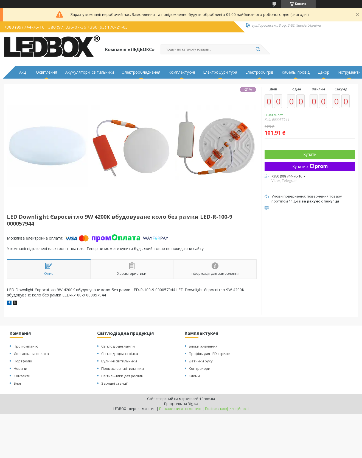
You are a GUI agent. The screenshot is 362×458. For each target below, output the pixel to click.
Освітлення (46, 72)
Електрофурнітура (220, 72)
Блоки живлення (203, 346)
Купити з (310, 166)
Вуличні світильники (119, 361)
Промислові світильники (122, 368)
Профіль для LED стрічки (210, 353)
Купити (309, 154)
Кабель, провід (296, 72)
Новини (20, 368)
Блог (17, 383)
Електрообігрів (259, 72)
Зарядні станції (114, 383)
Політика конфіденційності (227, 408)
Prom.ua (208, 398)
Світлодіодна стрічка (119, 353)
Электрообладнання (141, 72)
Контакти (22, 375)
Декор (323, 72)
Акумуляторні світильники (89, 72)
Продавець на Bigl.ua (181, 403)
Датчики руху (201, 361)
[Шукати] (257, 49)
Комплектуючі (182, 72)
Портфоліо (23, 361)
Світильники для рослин (122, 375)
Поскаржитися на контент (180, 408)
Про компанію (26, 346)
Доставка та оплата (31, 353)
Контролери (199, 368)
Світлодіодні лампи (118, 346)
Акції (23, 72)
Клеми (194, 375)
